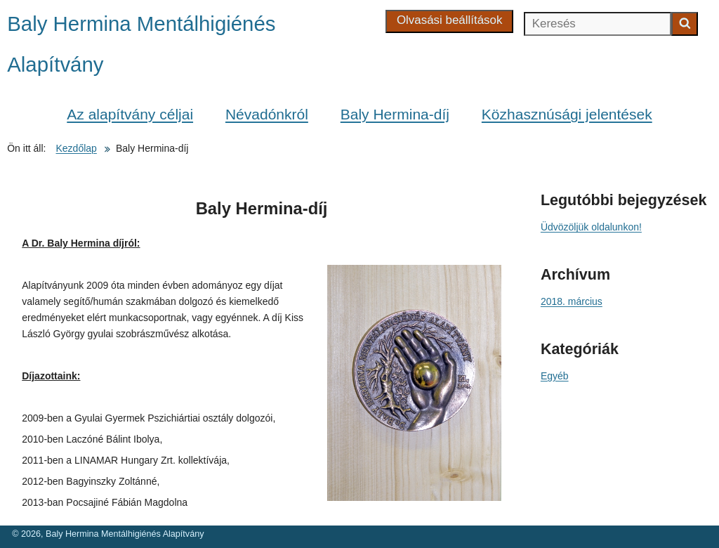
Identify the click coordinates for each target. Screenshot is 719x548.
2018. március (571, 301)
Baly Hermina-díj (395, 114)
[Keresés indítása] (684, 24)
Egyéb (555, 375)
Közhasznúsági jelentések (567, 114)
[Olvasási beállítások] (449, 21)
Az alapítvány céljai (130, 114)
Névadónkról (266, 114)
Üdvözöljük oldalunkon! (591, 227)
